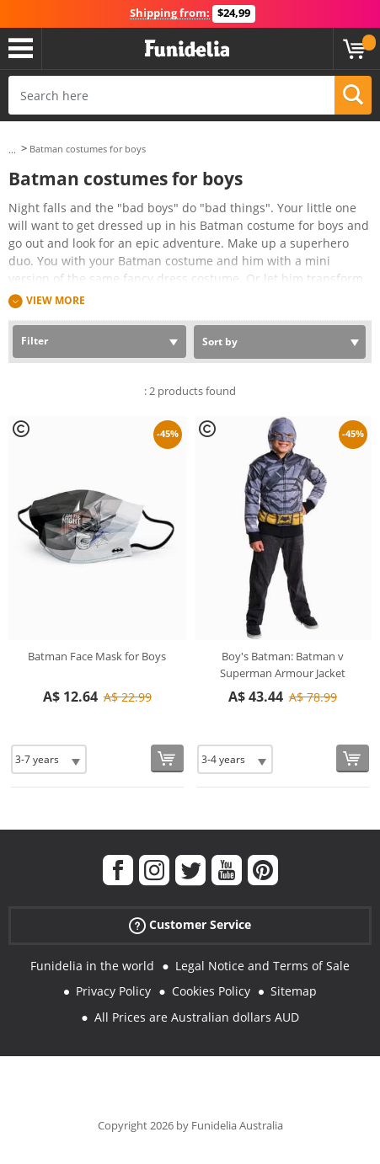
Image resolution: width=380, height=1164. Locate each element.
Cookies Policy (211, 991)
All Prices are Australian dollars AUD (196, 1017)
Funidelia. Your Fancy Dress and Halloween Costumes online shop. (187, 49)
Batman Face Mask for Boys (97, 656)
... (12, 149)
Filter (34, 341)
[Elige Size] (49, 759)
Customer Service (190, 924)
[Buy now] (167, 758)
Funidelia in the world (92, 966)
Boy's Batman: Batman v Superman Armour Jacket (282, 665)
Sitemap (293, 991)
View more (55, 300)
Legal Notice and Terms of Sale (262, 966)
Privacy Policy (113, 991)
